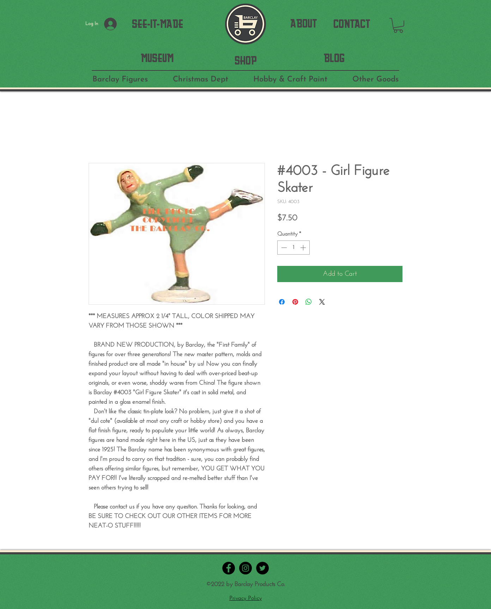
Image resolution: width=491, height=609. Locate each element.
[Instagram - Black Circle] (245, 568)
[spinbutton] (293, 247)
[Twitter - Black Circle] (262, 568)
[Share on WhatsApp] (308, 302)
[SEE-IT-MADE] (157, 24)
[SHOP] (245, 60)
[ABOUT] (304, 24)
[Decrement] (283, 247)
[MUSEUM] (157, 58)
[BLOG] (334, 58)
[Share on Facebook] (282, 302)
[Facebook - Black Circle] (228, 568)
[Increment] (304, 247)
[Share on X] (322, 302)
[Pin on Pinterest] (295, 302)
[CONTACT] (352, 24)
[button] (398, 25)
